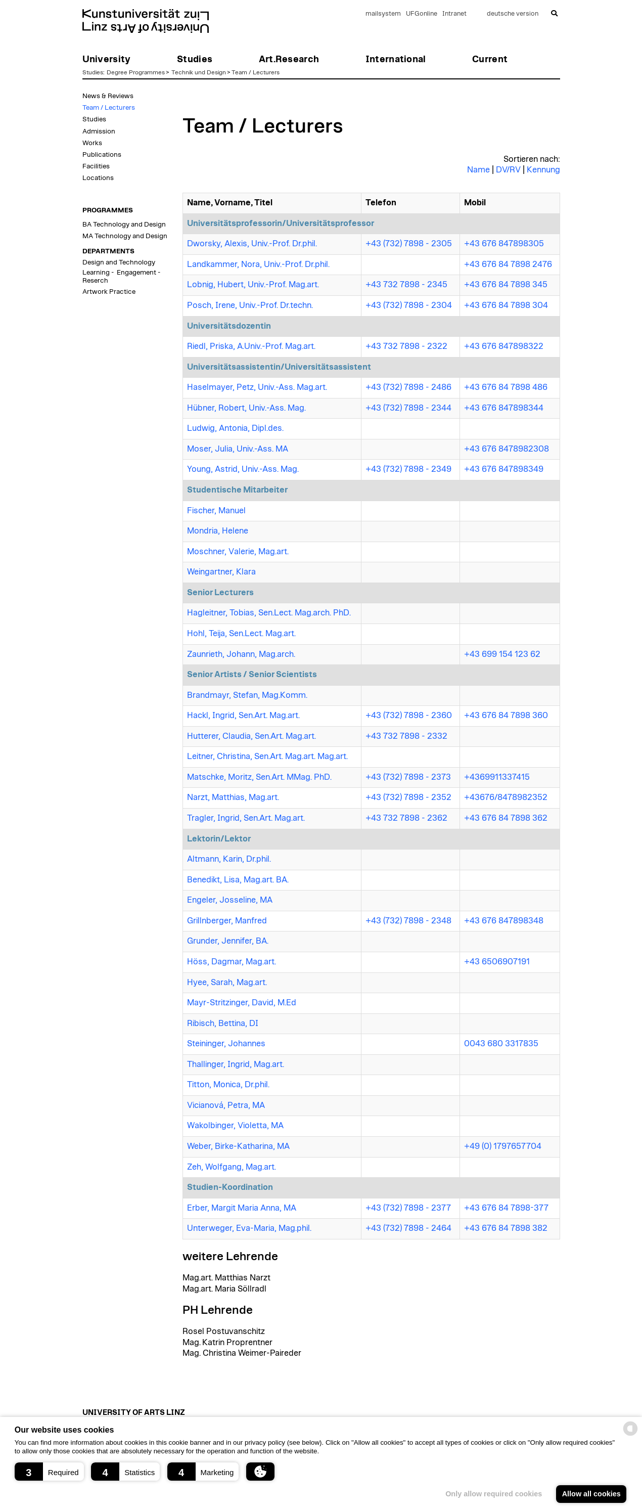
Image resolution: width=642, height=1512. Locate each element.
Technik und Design (198, 72)
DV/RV (508, 170)
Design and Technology (118, 262)
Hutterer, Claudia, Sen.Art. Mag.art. (251, 736)
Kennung (543, 170)
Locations (98, 178)
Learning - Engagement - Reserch (121, 276)
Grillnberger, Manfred (227, 921)
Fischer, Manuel (216, 511)
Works (92, 143)
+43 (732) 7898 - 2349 (408, 469)
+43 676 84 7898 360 (506, 715)
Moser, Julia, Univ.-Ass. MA (237, 449)
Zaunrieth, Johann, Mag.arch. (241, 654)
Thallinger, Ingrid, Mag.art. (235, 1064)
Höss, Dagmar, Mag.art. (231, 962)
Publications (101, 154)
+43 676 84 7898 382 (505, 1228)
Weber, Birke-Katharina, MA (238, 1146)
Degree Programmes (136, 72)
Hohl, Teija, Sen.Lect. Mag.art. (241, 634)
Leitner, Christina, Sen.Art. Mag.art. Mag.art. (267, 756)
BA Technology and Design (124, 224)
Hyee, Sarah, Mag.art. (227, 983)
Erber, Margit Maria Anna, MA (241, 1208)
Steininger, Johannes (226, 1044)
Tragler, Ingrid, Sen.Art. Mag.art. (246, 818)
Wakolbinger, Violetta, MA (235, 1126)
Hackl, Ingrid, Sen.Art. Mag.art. (243, 715)
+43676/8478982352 (505, 797)
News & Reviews (107, 96)
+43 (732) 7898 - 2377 (408, 1208)
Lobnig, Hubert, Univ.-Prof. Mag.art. (253, 285)
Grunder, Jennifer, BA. (227, 941)
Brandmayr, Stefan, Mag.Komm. (247, 695)
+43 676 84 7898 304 (506, 305)
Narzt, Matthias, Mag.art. (233, 797)
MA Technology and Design (124, 236)
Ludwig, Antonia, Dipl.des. (235, 428)
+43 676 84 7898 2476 (508, 264)
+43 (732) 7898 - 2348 (408, 921)
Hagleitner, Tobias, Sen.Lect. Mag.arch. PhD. (269, 613)
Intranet (454, 14)
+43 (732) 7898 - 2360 (408, 715)
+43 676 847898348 (503, 921)
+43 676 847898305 (504, 244)
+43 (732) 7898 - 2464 (408, 1228)
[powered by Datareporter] (630, 1435)
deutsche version (512, 14)
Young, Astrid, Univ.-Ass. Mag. (243, 469)
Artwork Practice (108, 291)
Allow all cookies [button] (591, 1494)
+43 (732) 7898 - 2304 (408, 305)
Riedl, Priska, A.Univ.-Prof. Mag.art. (251, 346)
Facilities (96, 166)
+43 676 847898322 (503, 346)
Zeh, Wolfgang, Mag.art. (231, 1167)
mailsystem (383, 14)
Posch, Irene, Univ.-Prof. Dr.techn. (250, 305)
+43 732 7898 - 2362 (406, 818)
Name (478, 170)
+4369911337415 (497, 777)
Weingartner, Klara (221, 572)
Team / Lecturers (256, 72)
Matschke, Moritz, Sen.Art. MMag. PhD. (259, 777)
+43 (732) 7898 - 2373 (408, 777)
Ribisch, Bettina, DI (222, 1023)
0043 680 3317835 (501, 1044)
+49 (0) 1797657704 (502, 1146)
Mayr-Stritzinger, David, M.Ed (241, 1003)
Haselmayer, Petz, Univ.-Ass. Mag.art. (257, 387)
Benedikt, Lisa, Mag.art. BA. (238, 880)
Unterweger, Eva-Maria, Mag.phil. (249, 1228)
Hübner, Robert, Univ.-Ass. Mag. (246, 408)
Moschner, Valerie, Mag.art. (238, 552)
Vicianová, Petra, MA (226, 1105)
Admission (98, 131)
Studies (92, 72)
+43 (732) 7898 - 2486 (408, 387)
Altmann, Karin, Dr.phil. (229, 859)
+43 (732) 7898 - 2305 (408, 244)
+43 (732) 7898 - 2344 (408, 408)
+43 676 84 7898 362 (505, 818)
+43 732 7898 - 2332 (406, 736)
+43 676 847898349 (503, 469)
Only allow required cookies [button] (493, 1494)
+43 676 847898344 (503, 408)
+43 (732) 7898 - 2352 (408, 797)
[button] (49, 1471)
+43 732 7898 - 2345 (406, 285)
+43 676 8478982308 (506, 449)
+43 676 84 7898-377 (506, 1208)
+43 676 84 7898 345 (505, 285)
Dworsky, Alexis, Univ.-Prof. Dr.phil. (252, 244)
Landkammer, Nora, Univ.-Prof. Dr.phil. (258, 264)
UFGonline (421, 14)
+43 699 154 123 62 (502, 654)
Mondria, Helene (217, 531)
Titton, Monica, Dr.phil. (228, 1085)
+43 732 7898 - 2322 (406, 346)
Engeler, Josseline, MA (229, 900)
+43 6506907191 (497, 962)
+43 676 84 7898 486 (505, 387)
